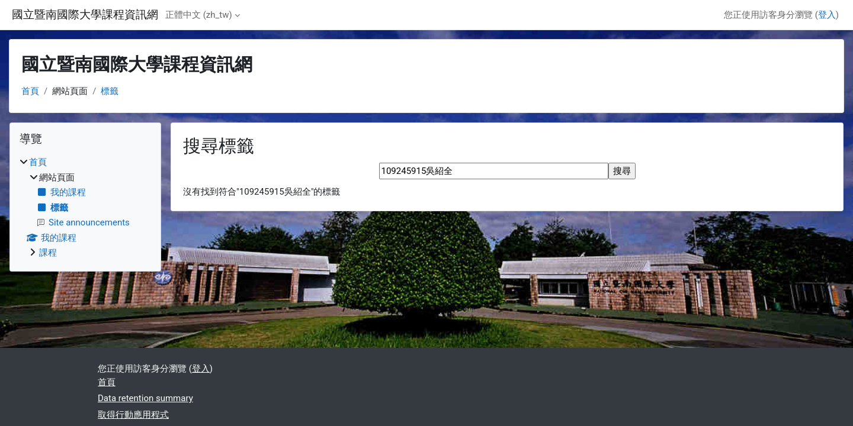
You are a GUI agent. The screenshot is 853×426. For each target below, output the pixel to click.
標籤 (109, 91)
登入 (827, 14)
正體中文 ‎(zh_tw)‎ (198, 14)
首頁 (30, 91)
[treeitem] (85, 208)
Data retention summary (145, 398)
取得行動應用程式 (133, 414)
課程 (48, 252)
